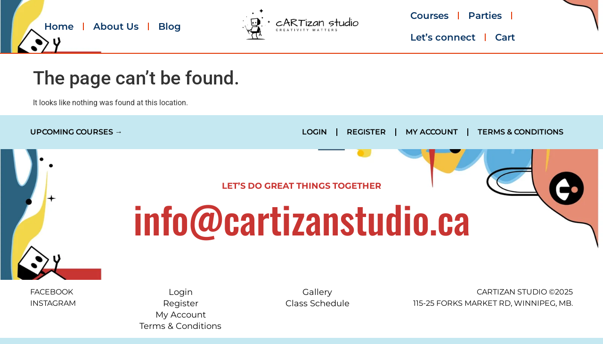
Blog (169, 26)
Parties (485, 15)
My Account (432, 131)
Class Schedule (317, 303)
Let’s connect (442, 37)
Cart (505, 37)
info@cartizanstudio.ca (301, 218)
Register (366, 131)
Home (58, 26)
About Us (116, 26)
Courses (429, 15)
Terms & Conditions (520, 131)
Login (314, 131)
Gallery (317, 292)
